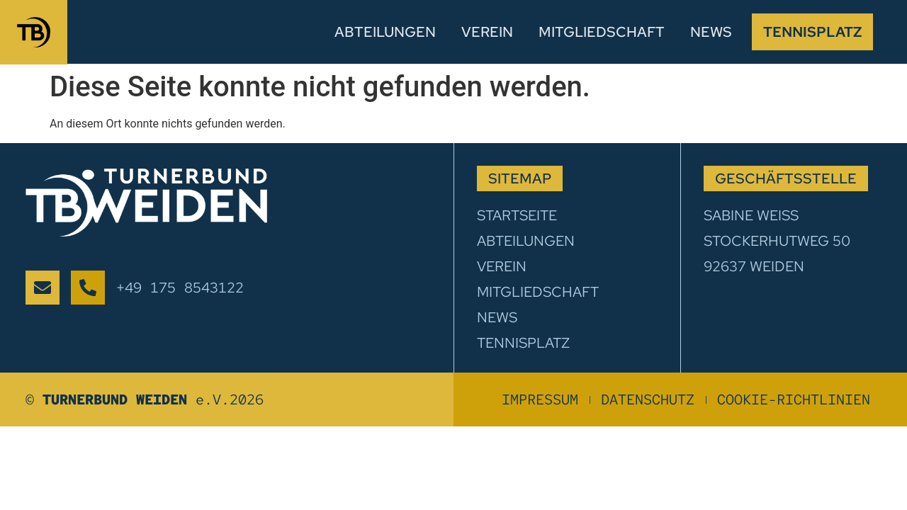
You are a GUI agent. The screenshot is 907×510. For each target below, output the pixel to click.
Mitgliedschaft (602, 32)
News (711, 32)
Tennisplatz (812, 32)
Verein (487, 32)
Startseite (517, 215)
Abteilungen (385, 32)
